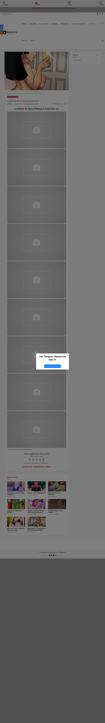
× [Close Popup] (67, 355)
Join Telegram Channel (52, 366)
